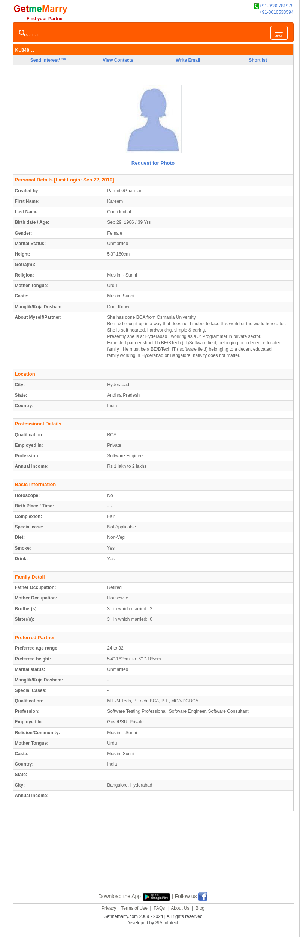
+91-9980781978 (273, 6)
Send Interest (48, 60)
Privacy (109, 908)
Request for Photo (153, 163)
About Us (180, 908)
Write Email (188, 60)
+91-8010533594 (276, 12)
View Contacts (118, 60)
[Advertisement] (153, 861)
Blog (200, 908)
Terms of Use (134, 908)
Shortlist (258, 60)
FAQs (159, 908)
